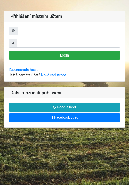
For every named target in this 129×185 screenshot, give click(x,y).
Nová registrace (53, 75)
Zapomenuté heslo (24, 70)
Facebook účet (64, 117)
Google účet (64, 107)
